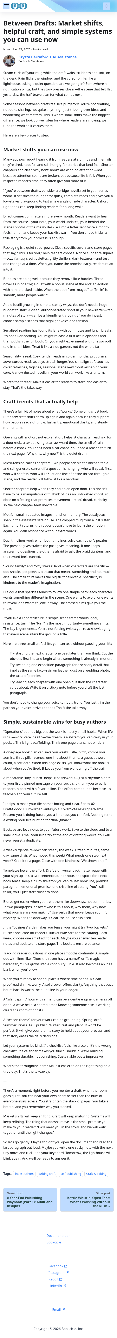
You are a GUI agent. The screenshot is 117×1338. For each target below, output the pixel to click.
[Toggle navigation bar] (6, 6)
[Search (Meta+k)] (106, 6)
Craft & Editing (96, 1174)
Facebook (57, 1266)
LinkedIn (57, 1286)
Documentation (58, 1235)
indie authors (24, 1174)
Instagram (58, 1272)
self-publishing (71, 1174)
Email (58, 1309)
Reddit (55, 1279)
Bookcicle (53, 1242)
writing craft (47, 1174)
